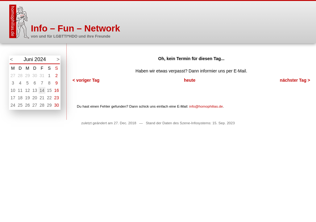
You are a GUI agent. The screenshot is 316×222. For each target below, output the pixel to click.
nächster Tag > (295, 80)
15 (49, 90)
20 (34, 97)
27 (12, 75)
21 (42, 97)
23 (56, 97)
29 (27, 75)
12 (27, 90)
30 (34, 75)
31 (42, 75)
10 (12, 90)
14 (42, 90)
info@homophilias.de (206, 106)
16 (56, 90)
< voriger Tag (86, 80)
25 (20, 105)
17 (12, 97)
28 (20, 75)
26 (27, 105)
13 (34, 90)
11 (20, 90)
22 (49, 97)
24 (12, 105)
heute (189, 80)
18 (20, 97)
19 (27, 97)
